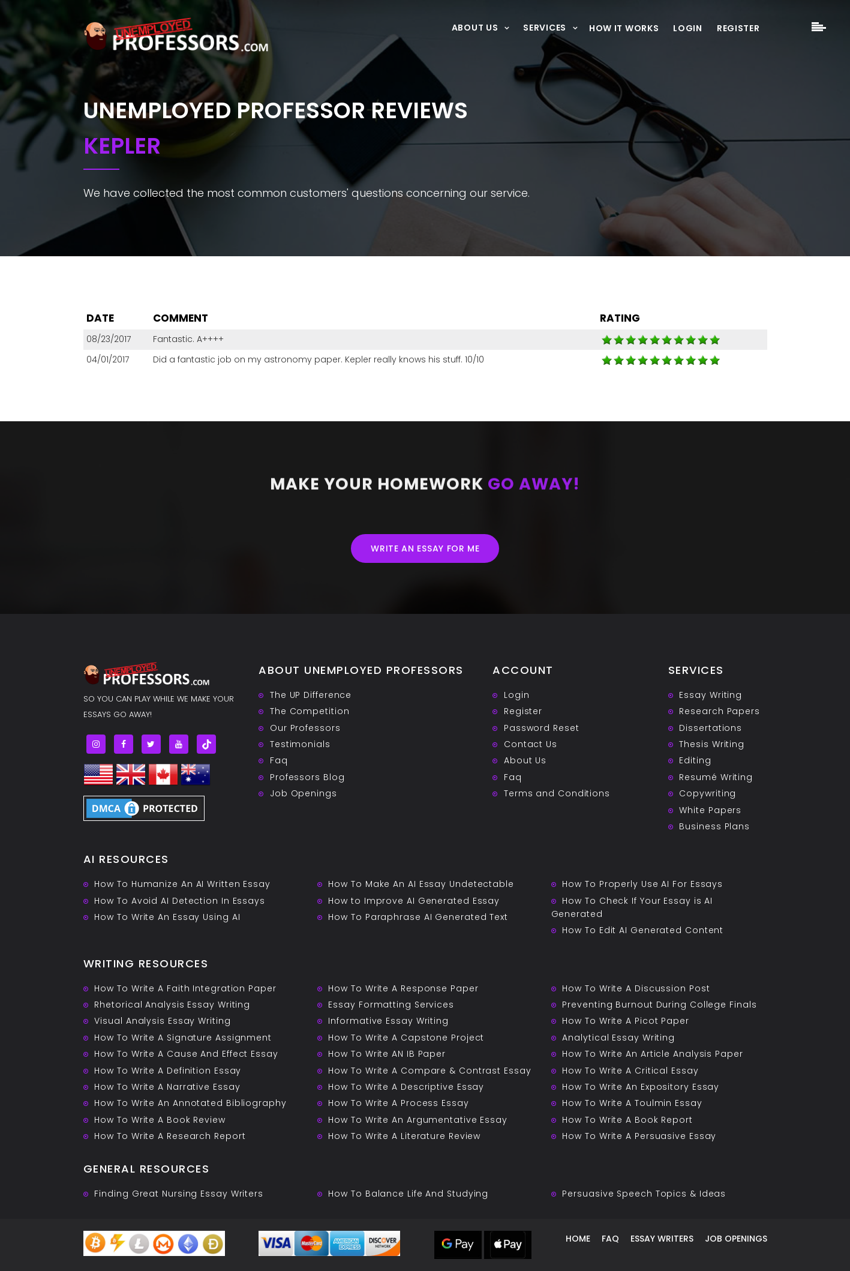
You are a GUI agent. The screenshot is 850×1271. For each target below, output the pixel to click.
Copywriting (707, 793)
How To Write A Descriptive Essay (406, 1087)
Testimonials (300, 744)
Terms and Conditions (557, 793)
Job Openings (303, 793)
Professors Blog (307, 777)
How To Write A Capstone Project (406, 1038)
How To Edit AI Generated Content (642, 930)
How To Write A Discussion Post (636, 988)
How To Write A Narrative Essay (167, 1087)
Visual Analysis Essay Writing (162, 1021)
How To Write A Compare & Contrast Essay (429, 1071)
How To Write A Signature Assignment (183, 1038)
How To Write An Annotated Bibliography (190, 1103)
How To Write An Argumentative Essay (417, 1120)
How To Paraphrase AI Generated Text (418, 917)
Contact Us (530, 744)
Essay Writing (710, 695)
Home (578, 1239)
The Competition (310, 711)
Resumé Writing (716, 777)
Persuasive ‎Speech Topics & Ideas (644, 1194)
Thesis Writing (711, 744)
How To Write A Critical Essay (630, 1071)
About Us (475, 27)
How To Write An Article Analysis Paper (652, 1054)
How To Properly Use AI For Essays (642, 884)
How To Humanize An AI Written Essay (182, 884)
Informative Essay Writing (388, 1021)
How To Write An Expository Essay (640, 1087)
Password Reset (541, 728)
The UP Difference (311, 695)
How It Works (624, 28)
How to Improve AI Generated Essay (414, 901)
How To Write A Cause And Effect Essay (186, 1054)
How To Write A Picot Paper (625, 1021)
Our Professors (305, 728)
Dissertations (710, 728)
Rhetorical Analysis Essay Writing (172, 1005)
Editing (695, 760)
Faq (279, 760)
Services (544, 27)
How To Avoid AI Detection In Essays (179, 901)
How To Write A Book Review (159, 1120)
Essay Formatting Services (391, 1005)
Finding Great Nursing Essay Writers (178, 1194)
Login (687, 28)
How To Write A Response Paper (403, 988)
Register (738, 28)
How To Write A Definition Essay (167, 1071)
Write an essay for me (425, 548)
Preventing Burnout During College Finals (659, 1005)
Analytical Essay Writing (618, 1038)
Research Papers (719, 711)
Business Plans (714, 826)
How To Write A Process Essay (398, 1103)
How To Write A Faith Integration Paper (185, 988)
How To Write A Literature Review (404, 1136)
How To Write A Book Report (627, 1120)
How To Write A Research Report (169, 1136)
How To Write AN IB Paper (387, 1054)
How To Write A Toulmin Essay (632, 1103)
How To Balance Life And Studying (408, 1194)
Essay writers (661, 1239)
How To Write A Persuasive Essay (639, 1136)
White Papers (710, 810)
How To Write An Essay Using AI (167, 917)
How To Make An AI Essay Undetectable (420, 884)
